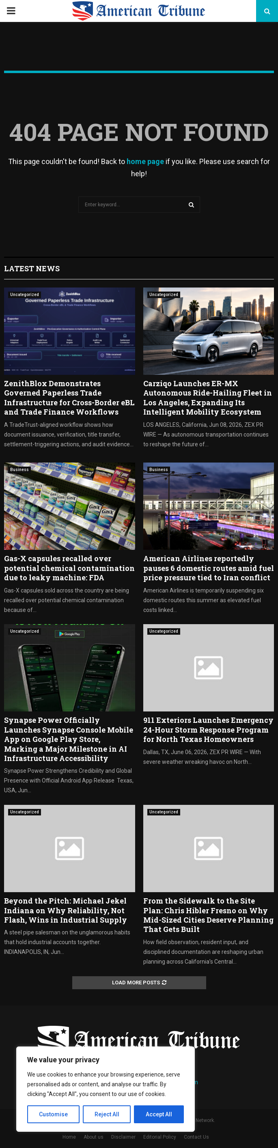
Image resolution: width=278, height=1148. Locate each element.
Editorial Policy (159, 1137)
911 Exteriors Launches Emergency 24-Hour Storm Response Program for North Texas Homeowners (208, 729)
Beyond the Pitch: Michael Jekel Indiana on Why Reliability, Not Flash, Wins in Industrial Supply (65, 910)
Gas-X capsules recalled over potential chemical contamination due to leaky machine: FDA (69, 567)
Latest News (32, 268)
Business (19, 469)
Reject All (107, 1114)
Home (69, 1137)
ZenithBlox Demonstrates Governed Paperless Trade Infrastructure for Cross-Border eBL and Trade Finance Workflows (69, 397)
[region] (105, 1089)
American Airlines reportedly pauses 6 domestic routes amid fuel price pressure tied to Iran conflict (208, 567)
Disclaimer (123, 1137)
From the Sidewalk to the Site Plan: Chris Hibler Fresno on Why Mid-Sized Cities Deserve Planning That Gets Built (208, 915)
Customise (53, 1114)
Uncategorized (24, 294)
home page (145, 161)
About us (93, 1137)
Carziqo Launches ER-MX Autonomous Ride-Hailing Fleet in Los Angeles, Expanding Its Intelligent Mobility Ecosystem (207, 397)
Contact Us (196, 1137)
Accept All (159, 1114)
